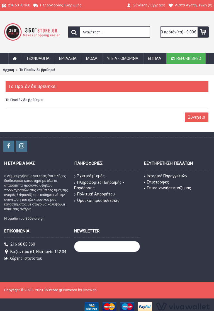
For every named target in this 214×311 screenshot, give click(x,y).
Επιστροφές (156, 182)
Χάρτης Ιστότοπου (23, 258)
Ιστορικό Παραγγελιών (165, 176)
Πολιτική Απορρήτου (94, 194)
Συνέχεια (196, 117)
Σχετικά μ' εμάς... (90, 176)
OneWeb (90, 290)
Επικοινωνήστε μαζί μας (167, 188)
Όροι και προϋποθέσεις (97, 200)
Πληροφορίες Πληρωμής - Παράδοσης (99, 185)
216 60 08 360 (19, 244)
